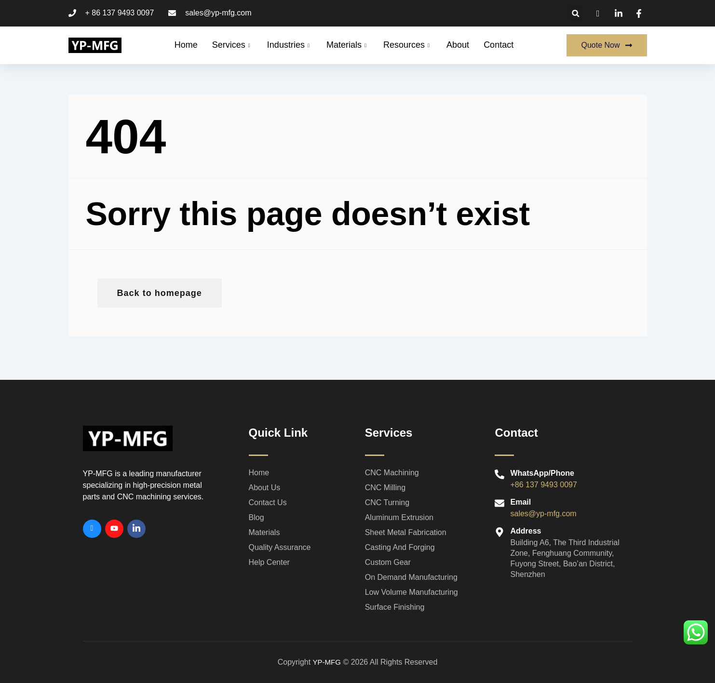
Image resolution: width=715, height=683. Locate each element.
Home (186, 45)
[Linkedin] (136, 529)
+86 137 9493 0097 (543, 485)
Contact (498, 45)
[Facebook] (92, 529)
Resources (407, 45)
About (457, 45)
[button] (575, 13)
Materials (347, 45)
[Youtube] (114, 529)
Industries (289, 45)
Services (232, 45)
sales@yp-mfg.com (543, 513)
